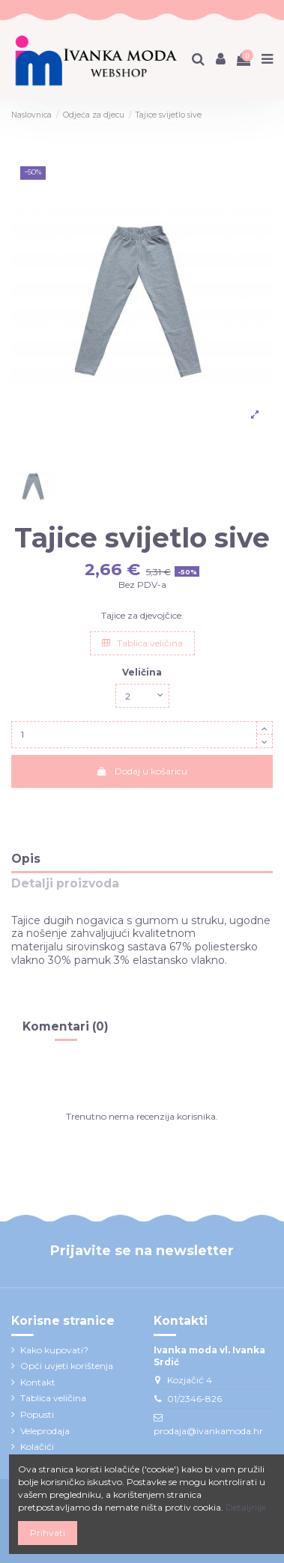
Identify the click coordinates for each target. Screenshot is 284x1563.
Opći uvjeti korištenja (66, 1365)
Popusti (37, 1414)
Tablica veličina (142, 643)
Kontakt (37, 1382)
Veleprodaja (45, 1430)
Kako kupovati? (54, 1350)
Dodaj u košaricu (142, 771)
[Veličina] (142, 696)
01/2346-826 (194, 1398)
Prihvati (47, 1532)
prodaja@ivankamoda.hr (208, 1430)
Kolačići (37, 1446)
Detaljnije (246, 1507)
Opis (25, 859)
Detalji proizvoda (65, 884)
